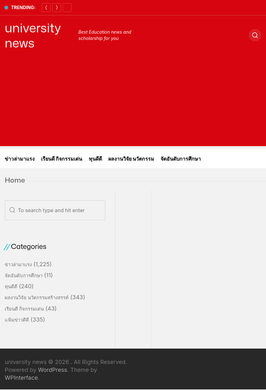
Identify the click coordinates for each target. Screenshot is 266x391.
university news (33, 35)
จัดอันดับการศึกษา (181, 159)
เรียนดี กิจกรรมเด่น (61, 159)
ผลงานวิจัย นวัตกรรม (131, 159)
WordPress (52, 369)
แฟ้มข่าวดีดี (17, 320)
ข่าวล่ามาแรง (20, 159)
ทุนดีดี (95, 159)
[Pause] (67, 7)
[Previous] (46, 7)
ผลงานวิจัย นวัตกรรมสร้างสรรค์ (37, 297)
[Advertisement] (133, 102)
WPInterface (21, 377)
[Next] (56, 7)
